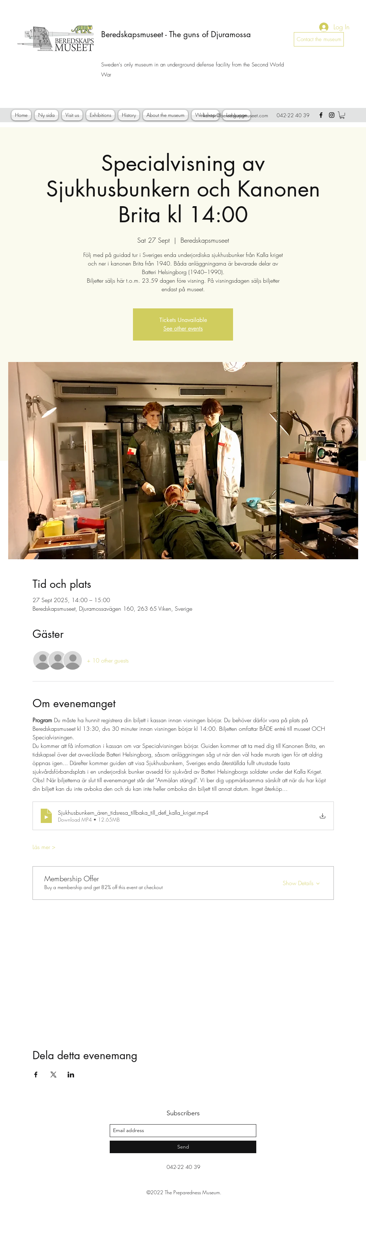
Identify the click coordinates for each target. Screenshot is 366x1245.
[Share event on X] (53, 1074)
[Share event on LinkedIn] (71, 1074)
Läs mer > (44, 847)
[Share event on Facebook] (36, 1074)
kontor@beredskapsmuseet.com (235, 115)
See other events (183, 328)
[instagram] (331, 115)
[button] (342, 115)
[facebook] (321, 115)
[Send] (183, 1147)
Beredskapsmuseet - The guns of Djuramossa (176, 34)
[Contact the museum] (319, 39)
